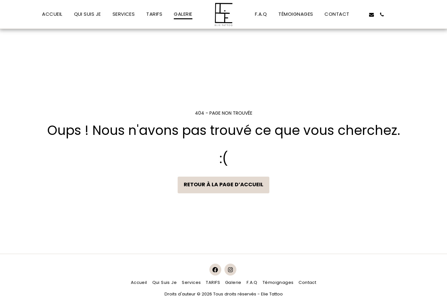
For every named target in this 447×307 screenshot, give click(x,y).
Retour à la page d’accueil (223, 184)
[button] (361, 14)
